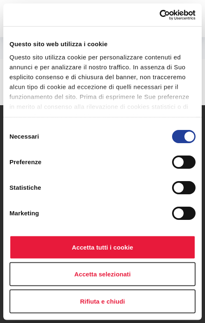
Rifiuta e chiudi (102, 300)
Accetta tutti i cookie (102, 246)
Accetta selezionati (103, 274)
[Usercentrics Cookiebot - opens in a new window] (159, 14)
